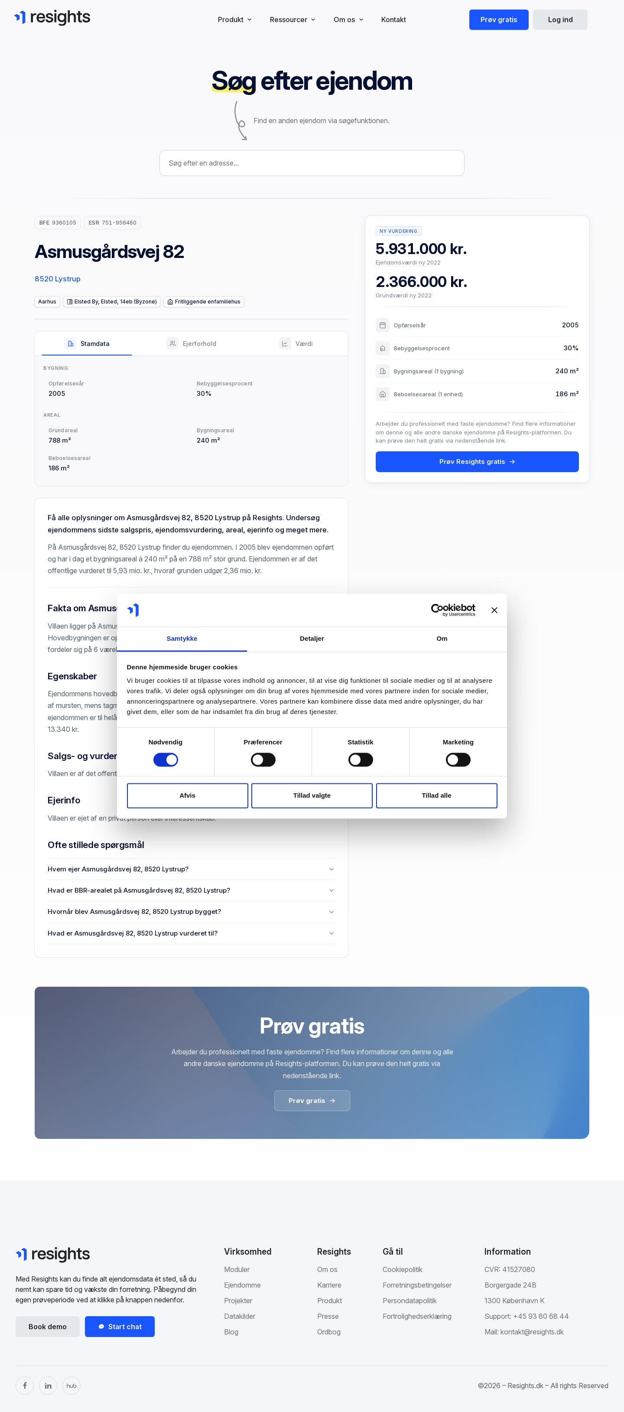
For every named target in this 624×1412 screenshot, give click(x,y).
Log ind (560, 19)
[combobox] (312, 163)
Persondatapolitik (410, 1300)
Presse (328, 1316)
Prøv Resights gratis (477, 461)
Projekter (238, 1300)
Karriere (329, 1285)
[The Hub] (71, 1385)
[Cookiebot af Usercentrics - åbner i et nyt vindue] (437, 609)
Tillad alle (436, 795)
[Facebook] (25, 1385)
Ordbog (329, 1331)
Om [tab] (441, 638)
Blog (231, 1331)
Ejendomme (242, 1285)
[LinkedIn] (48, 1385)
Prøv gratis (499, 19)
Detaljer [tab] (312, 638)
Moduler (237, 1269)
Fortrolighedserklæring (417, 1316)
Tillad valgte (312, 795)
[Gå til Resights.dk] (52, 18)
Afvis (187, 795)
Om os (327, 1269)
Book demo (48, 1326)
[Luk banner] (494, 610)
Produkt (329, 1300)
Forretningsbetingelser (417, 1285)
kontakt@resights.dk (532, 1331)
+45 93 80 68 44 (541, 1316)
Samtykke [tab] (182, 638)
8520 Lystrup (58, 278)
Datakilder (239, 1316)
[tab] (87, 343)
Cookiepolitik (402, 1269)
